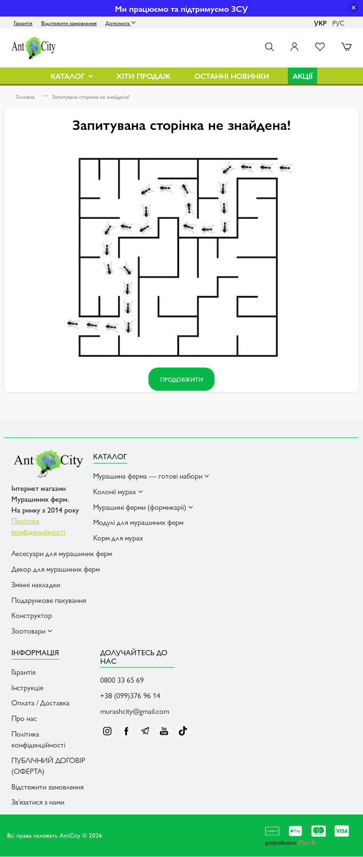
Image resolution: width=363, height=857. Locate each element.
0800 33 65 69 (122, 680)
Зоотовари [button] (31, 631)
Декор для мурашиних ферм (55, 569)
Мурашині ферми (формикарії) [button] (143, 507)
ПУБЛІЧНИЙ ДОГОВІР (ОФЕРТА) (48, 766)
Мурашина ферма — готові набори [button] (151, 476)
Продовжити (181, 380)
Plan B (306, 843)
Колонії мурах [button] (118, 491)
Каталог (72, 76)
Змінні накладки (35, 584)
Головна (25, 98)
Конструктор (31, 615)
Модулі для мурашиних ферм (138, 522)
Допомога (120, 22)
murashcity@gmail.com (134, 711)
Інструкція (27, 687)
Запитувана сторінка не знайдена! (91, 98)
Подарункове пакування (48, 600)
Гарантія (23, 22)
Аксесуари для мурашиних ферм (61, 553)
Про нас (24, 718)
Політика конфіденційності (38, 740)
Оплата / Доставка (40, 703)
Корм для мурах (118, 538)
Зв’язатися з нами (37, 802)
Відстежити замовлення (69, 22)
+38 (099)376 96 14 (130, 696)
